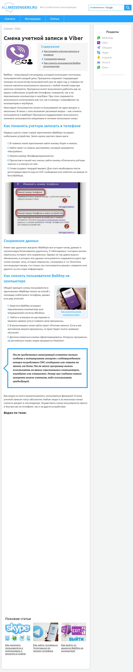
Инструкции (33, 18)
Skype (105, 52)
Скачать (10, 18)
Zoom (105, 67)
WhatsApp (107, 37)
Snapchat (107, 57)
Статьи (54, 18)
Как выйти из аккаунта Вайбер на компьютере (72, 648)
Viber (105, 42)
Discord (106, 62)
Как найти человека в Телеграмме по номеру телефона (45, 648)
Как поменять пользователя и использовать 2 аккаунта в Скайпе (15, 649)
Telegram (107, 47)
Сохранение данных (54, 58)
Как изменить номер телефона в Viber (71, 302)
